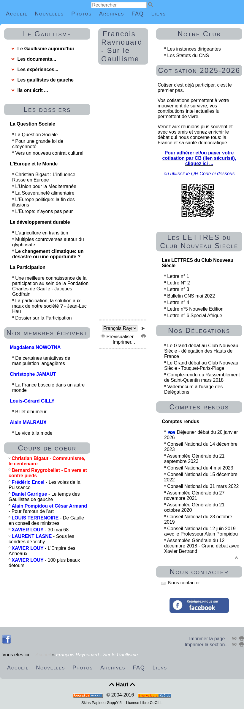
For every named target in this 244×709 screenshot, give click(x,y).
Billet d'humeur (31, 411)
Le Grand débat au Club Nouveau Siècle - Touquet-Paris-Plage (201, 365)
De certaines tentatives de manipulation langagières (41, 361)
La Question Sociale (37, 134)
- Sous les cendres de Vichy (41, 539)
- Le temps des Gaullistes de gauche (44, 497)
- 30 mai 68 (40, 529)
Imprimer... (128, 339)
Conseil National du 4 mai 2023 (200, 467)
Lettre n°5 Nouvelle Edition (195, 309)
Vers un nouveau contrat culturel (50, 153)
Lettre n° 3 (178, 289)
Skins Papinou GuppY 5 (102, 702)
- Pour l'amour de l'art (48, 508)
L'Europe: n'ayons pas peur (44, 211)
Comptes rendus (199, 407)
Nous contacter (180, 582)
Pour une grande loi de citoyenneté (37, 144)
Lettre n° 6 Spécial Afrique (194, 315)
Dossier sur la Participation (44, 317)
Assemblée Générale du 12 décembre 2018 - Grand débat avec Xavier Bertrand (201, 546)
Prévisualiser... (120, 336)
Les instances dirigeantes (194, 48)
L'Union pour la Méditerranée (46, 186)
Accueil (43, 654)
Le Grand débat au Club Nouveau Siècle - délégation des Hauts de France (201, 351)
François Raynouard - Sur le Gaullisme (121, 46)
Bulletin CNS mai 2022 (191, 295)
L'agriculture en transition (42, 232)
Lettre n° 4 (178, 302)
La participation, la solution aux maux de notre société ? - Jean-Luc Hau (49, 306)
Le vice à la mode (34, 433)
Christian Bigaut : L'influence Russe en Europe (43, 177)
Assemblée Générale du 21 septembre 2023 (194, 458)
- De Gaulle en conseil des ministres (46, 520)
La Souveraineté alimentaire (45, 192)
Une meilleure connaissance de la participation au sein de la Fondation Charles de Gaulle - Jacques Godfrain (50, 286)
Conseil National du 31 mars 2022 (203, 486)
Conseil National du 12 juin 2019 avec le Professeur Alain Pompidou (201, 531)
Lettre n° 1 (178, 276)
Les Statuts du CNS (188, 55)
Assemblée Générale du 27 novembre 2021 (194, 495)
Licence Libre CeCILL (144, 702)
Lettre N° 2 (178, 282)
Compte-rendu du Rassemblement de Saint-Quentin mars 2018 (202, 377)
